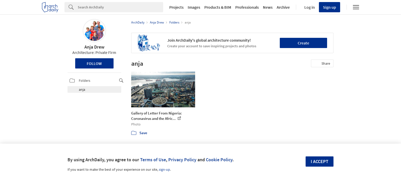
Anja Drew (94, 47)
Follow (94, 63)
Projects (176, 7)
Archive (283, 7)
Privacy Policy (182, 160)
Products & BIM (217, 7)
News (268, 7)
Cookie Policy (219, 160)
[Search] (120, 7)
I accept (319, 161)
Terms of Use (153, 160)
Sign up (329, 7)
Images (194, 7)
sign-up (164, 169)
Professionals (247, 7)
